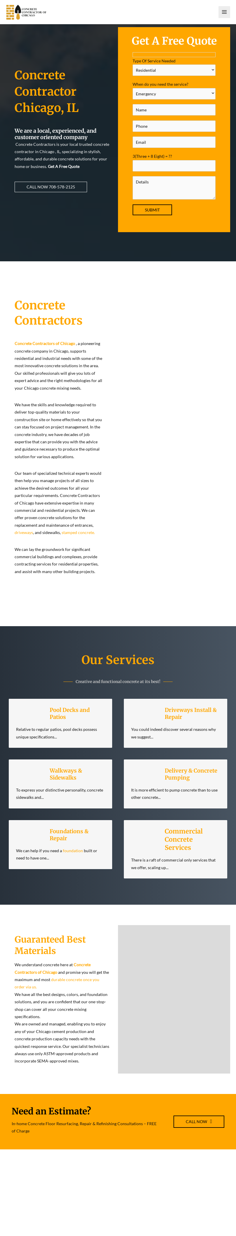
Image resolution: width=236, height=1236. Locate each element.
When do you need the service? (174, 97)
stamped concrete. (78, 539)
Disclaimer (190, 1203)
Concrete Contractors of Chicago (45, 350)
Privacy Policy (193, 1211)
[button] (51, 194)
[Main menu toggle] (224, 16)
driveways (24, 539)
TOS (183, 1196)
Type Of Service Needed (174, 74)
